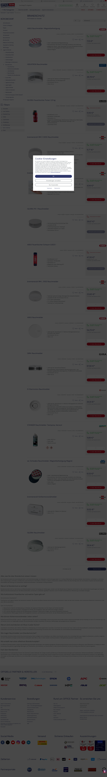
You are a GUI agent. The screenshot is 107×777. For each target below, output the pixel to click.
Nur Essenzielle (53, 185)
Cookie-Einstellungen (45, 158)
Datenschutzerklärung (55, 172)
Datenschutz (57, 188)
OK (53, 176)
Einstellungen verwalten (53, 181)
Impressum (49, 188)
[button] (104, 771)
